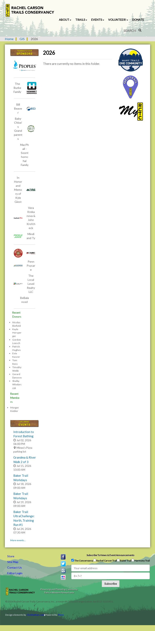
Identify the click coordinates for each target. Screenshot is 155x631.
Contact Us (14, 567)
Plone (61, 614)
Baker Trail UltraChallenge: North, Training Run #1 (24, 518)
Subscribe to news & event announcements (110, 555)
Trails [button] (81, 19)
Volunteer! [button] (118, 19)
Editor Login (14, 573)
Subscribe (110, 583)
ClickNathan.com (35, 614)
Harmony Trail (140, 560)
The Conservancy (82, 560)
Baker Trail (124, 560)
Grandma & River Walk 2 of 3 (24, 459)
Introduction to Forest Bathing (23, 434)
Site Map (12, 562)
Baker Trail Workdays (20, 478)
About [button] (65, 19)
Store (10, 556)
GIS (22, 39)
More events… (18, 540)
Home (9, 39)
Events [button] (97, 19)
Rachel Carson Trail (105, 560)
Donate (138, 19)
